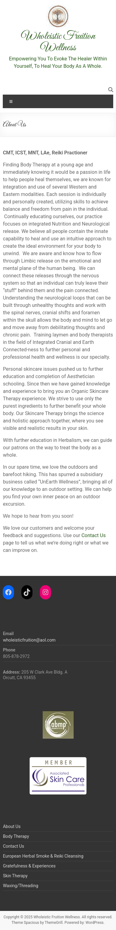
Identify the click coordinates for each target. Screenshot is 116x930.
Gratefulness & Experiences (29, 865)
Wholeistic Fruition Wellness (58, 42)
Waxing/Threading (20, 885)
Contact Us (93, 535)
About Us (11, 826)
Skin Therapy (15, 875)
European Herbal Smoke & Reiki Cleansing (43, 856)
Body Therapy (16, 836)
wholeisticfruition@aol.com (29, 640)
